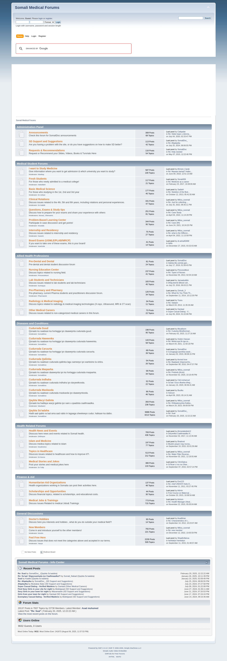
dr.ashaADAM (183, 241)
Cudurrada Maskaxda (41, 390)
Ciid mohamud (184, 380)
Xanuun (171, 393)
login (40, 18)
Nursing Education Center (44, 269)
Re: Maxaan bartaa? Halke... (180, 171)
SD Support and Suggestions (46, 141)
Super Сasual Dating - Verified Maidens (36, 586)
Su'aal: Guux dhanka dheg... (180, 382)
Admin (180, 490)
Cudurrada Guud (38, 328)
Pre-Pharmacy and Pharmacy (46, 290)
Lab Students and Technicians (46, 280)
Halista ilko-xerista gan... (178, 263)
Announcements (38, 132)
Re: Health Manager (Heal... (180, 502)
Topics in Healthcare (40, 451)
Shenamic (49, 215)
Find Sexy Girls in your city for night (35, 589)
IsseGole (41, 246)
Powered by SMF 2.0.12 (97, 648)
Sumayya (41, 286)
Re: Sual (171, 413)
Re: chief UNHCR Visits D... (179, 484)
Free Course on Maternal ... (179, 493)
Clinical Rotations (39, 199)
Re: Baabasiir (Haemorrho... (180, 362)
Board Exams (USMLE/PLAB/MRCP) (49, 240)
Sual (20, 578)
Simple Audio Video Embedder (115, 651)
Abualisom (182, 329)
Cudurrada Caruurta (40, 348)
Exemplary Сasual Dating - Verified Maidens (38, 597)
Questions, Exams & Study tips (47, 209)
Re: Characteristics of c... (178, 521)
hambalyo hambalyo (176, 540)
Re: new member (175, 530)
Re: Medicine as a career (178, 182)
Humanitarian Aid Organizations (47, 482)
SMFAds (108, 654)
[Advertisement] (115, 89)
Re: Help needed (175, 152)
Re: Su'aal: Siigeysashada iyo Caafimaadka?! (39, 576)
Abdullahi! (42, 185)
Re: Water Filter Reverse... (179, 454)
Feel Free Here (37, 537)
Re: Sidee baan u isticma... (179, 134)
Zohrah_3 (182, 290)
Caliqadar (182, 132)
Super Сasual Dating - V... (179, 312)
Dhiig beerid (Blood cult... (178, 283)
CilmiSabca (182, 462)
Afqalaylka (23, 584)
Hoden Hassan (184, 339)
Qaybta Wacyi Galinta (41, 400)
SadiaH (181, 189)
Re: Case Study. (175, 212)
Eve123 (181, 481)
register (49, 18)
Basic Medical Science (42, 189)
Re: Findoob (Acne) (176, 372)
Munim (40, 533)
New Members (37, 527)
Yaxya (40, 543)
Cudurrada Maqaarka (41, 369)
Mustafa (41, 226)
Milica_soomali (184, 200)
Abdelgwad (60, 589)
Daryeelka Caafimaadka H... (180, 433)
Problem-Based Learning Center (47, 220)
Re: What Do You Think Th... (180, 293)
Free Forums (120, 654)
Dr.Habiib (41, 205)
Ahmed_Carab (184, 169)
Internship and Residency (44, 230)
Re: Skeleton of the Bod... (179, 192)
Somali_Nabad (70, 576)
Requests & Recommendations (47, 150)
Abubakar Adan (38, 584)
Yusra (180, 300)
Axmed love (182, 359)
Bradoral (181, 441)
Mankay (41, 174)
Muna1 (41, 215)
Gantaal (181, 309)
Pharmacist (42, 296)
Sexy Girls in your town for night (33, 591)
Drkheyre (41, 436)
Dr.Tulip (41, 467)
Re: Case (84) (174, 223)
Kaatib (28, 578)
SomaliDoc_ (183, 140)
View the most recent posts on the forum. (38, 614)
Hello (170, 243)
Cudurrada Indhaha (40, 379)
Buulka (180, 390)
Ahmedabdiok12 (184, 431)
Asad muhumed (90, 608)
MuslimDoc (42, 447)
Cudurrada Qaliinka (40, 359)
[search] (73, 49)
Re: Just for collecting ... (178, 202)
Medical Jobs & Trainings (43, 500)
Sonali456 (182, 179)
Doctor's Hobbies (39, 519)
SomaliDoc (182, 149)
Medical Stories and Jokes (44, 461)
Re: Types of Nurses (176, 272)
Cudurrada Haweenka (41, 338)
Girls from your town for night (32, 594)
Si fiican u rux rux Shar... (178, 464)
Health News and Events (43, 430)
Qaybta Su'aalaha (39, 410)
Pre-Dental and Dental (41, 261)
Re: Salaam (173, 303)
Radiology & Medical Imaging (46, 301)
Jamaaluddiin (183, 280)
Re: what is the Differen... (178, 233)
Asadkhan (182, 518)
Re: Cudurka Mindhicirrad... (179, 331)
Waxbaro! (41, 406)
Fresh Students (38, 178)
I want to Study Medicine (43, 168)
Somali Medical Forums (37, 7)
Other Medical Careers (42, 310)
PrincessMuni (43, 275)
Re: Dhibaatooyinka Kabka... (180, 403)
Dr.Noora (41, 457)
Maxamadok (57, 591)
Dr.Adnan (41, 195)
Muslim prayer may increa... (179, 444)
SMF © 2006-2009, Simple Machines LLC (125, 648)
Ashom (180, 499)
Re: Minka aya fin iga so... (179, 341)
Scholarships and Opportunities (47, 491)
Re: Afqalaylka (174, 143)
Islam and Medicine (40, 441)
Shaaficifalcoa (183, 538)
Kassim (41, 236)
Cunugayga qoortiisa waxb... (180, 352)
